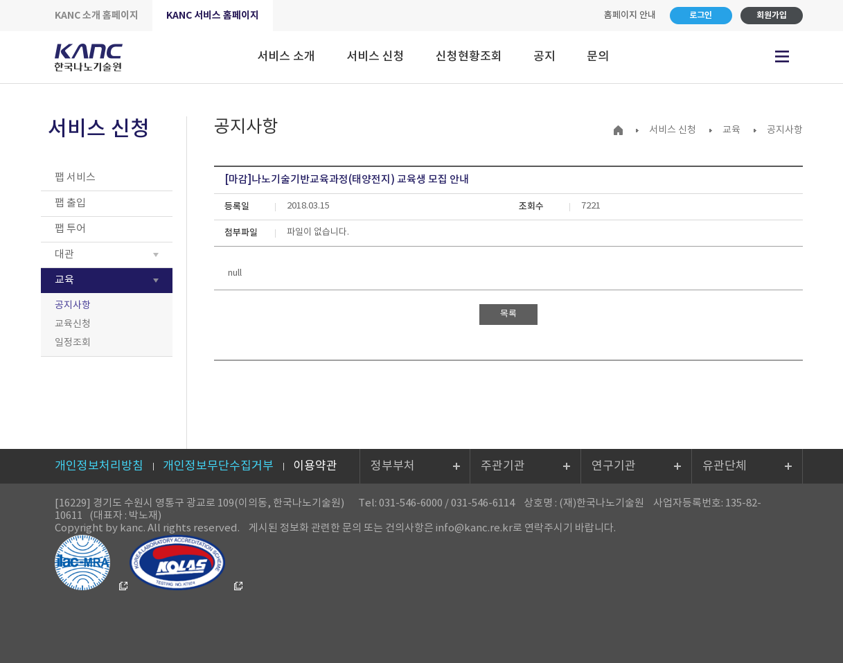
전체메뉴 (782, 56)
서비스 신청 (375, 57)
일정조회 (73, 342)
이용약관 (315, 466)
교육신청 (73, 324)
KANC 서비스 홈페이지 (212, 15)
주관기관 (503, 466)
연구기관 (614, 466)
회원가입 (771, 15)
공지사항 (73, 305)
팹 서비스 (75, 178)
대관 (64, 254)
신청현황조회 (469, 57)
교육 (64, 280)
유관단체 (724, 466)
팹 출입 (70, 203)
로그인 (700, 15)
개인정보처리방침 (99, 466)
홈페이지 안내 (630, 15)
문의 (598, 57)
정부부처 (393, 466)
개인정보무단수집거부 (218, 466)
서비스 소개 (286, 57)
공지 (544, 57)
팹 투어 (70, 229)
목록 (508, 314)
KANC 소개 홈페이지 (97, 15)
